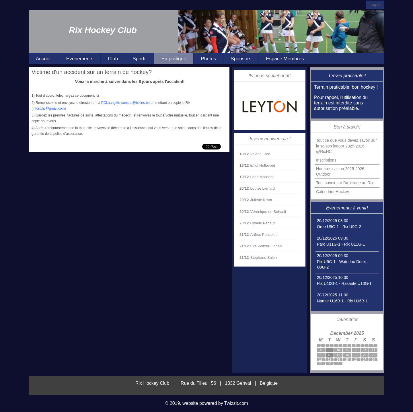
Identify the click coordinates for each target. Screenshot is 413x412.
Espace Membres (285, 58)
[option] (281, 31)
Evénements (79, 58)
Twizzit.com (236, 403)
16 (329, 355)
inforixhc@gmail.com (49, 108)
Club (113, 58)
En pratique (173, 58)
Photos (208, 58)
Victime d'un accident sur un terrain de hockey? (92, 72)
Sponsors (241, 58)
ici (97, 96)
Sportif (140, 58)
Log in (375, 5)
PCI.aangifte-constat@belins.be (125, 103)
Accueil (44, 58)
